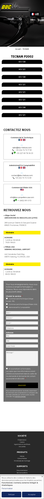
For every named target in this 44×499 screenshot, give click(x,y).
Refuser (11, 495)
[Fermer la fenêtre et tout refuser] (42, 477)
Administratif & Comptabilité (19, 307)
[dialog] (22, 487)
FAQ (22, 475)
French (32, 14)
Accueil (18, 49)
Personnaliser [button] (7, 488)
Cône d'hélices (22, 458)
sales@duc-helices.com (22, 148)
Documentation (22, 470)
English (36, 14)
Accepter (32, 495)
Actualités (22, 446)
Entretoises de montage (22, 461)
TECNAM (26, 49)
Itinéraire (10, 233)
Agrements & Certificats (22, 444)
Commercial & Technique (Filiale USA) (23, 304)
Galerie (22, 442)
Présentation (22, 440)
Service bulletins (22, 473)
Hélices (22, 456)
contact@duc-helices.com (22, 175)
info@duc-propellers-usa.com (22, 197)
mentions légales (20, 396)
